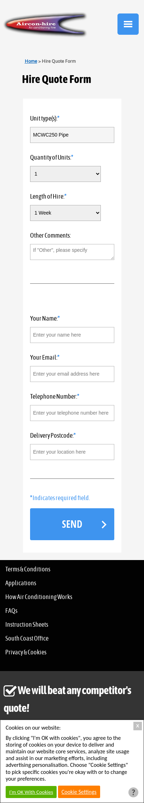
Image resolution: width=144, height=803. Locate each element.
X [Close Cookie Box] (137, 726)
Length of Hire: (47, 197)
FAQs (11, 611)
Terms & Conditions (27, 569)
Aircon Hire (45, 25)
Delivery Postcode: (52, 436)
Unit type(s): (43, 119)
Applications (20, 583)
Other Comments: (50, 236)
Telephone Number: (53, 397)
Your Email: (43, 358)
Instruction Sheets (26, 625)
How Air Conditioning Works (38, 597)
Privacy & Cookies (25, 652)
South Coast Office (26, 639)
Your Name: (44, 319)
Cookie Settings (79, 791)
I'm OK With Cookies (31, 792)
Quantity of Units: (50, 158)
